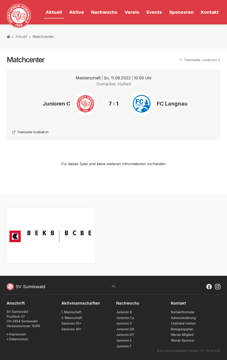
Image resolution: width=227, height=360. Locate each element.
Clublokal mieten (183, 323)
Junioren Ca (125, 318)
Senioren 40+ (71, 329)
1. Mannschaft (71, 312)
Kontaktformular (183, 312)
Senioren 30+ (71, 323)
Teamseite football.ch (30, 132)
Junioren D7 (125, 335)
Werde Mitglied (182, 335)
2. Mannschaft (71, 318)
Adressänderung (183, 318)
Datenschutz (18, 339)
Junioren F (124, 346)
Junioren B (124, 312)
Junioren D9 (125, 329)
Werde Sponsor (182, 340)
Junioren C (124, 323)
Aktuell (21, 36)
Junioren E (124, 340)
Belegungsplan (182, 329)
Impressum (17, 334)
